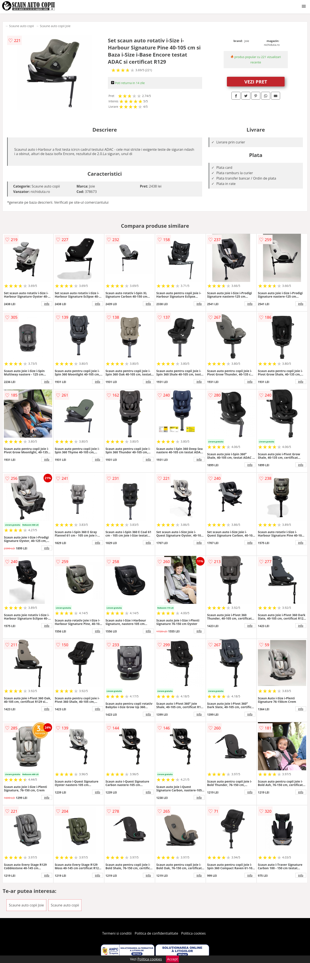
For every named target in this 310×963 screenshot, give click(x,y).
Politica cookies (193, 933)
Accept (172, 959)
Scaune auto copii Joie (55, 26)
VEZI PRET (255, 81)
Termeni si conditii (117, 933)
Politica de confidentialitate (156, 933)
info (46, 304)
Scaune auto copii (21, 26)
